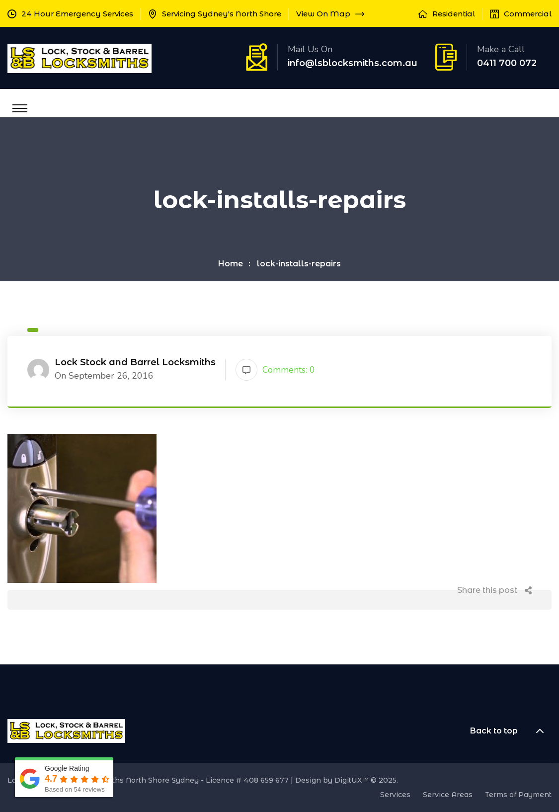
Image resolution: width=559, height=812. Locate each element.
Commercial (528, 13)
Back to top (511, 731)
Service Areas (448, 794)
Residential (453, 13)
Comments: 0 (275, 370)
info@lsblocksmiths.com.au (352, 63)
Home (230, 263)
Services (395, 794)
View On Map (330, 13)
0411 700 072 (507, 63)
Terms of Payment (518, 794)
